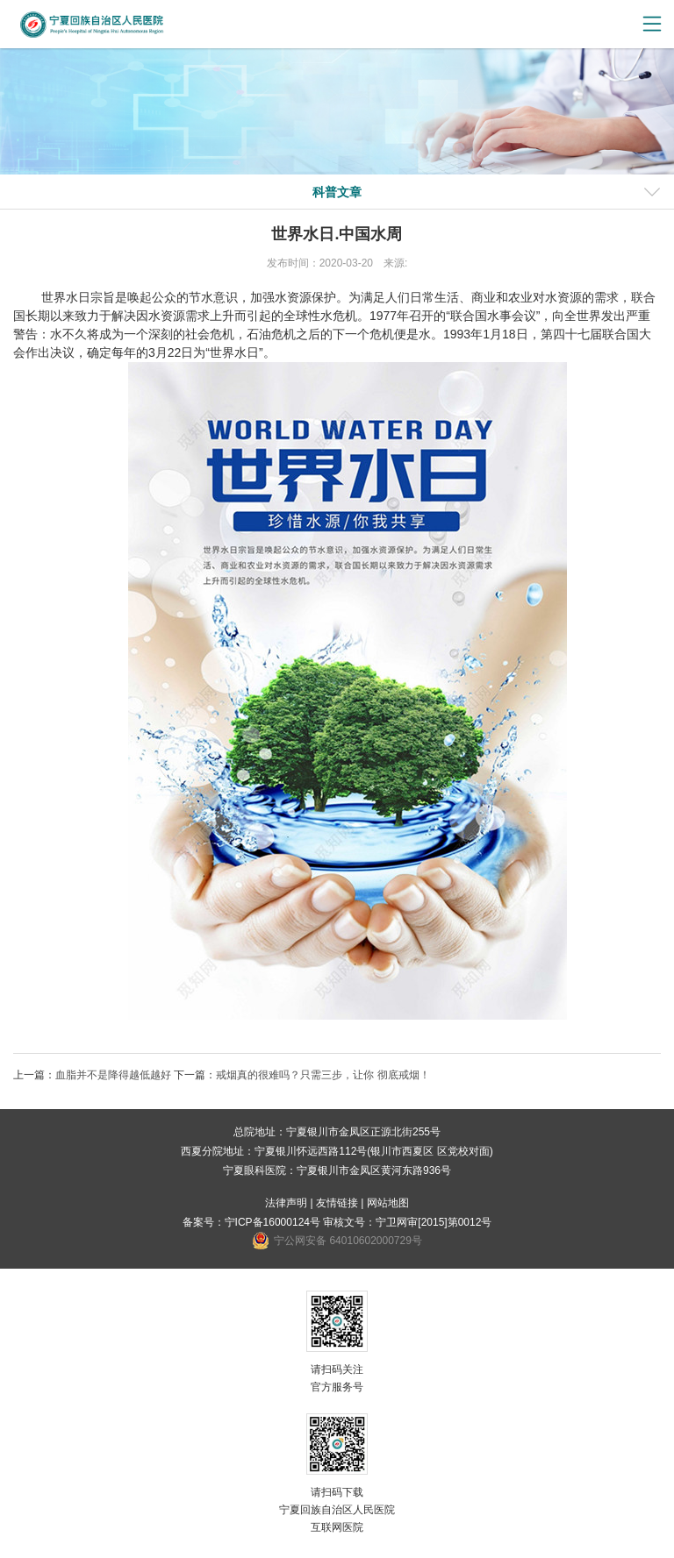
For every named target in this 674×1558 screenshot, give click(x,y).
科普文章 (337, 192)
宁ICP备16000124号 (272, 1222)
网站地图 (388, 1203)
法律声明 (286, 1203)
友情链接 (337, 1203)
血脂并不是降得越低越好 (113, 1075)
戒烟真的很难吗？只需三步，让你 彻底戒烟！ (322, 1075)
